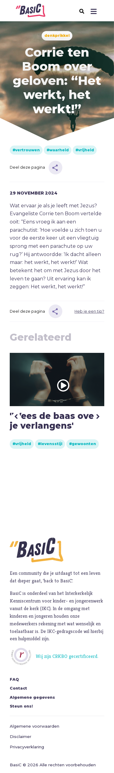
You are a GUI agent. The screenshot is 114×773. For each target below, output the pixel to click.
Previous (16, 417)
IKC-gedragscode (64, 631)
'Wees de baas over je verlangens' (54, 421)
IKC (45, 608)
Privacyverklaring (27, 746)
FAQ (14, 679)
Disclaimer (20, 736)
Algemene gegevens (32, 697)
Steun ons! (21, 706)
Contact (18, 688)
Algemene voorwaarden (34, 726)
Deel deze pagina (27, 167)
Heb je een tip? (89, 311)
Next (98, 417)
